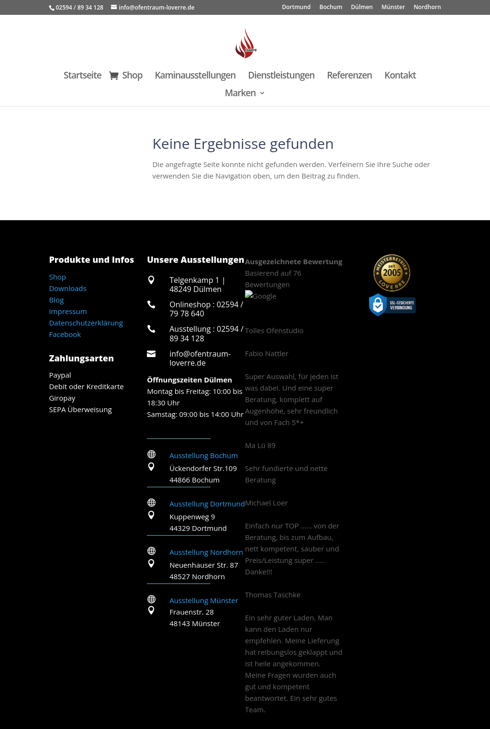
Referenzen (349, 76)
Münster (393, 7)
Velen (190, 713)
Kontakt (400, 76)
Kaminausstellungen (195, 76)
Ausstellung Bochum (203, 455)
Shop (132, 76)
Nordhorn (427, 7)
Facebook (65, 334)
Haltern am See (265, 683)
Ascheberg (71, 683)
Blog (56, 299)
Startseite (82, 76)
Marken (240, 94)
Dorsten (218, 683)
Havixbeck (225, 713)
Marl (361, 683)
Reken (277, 695)
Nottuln (247, 695)
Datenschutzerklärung (86, 322)
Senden (214, 695)
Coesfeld (182, 683)
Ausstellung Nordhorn (206, 552)
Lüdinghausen (322, 683)
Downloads (67, 288)
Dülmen (362, 7)
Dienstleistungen (281, 76)
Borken (149, 683)
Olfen (421, 683)
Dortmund (296, 7)
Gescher (294, 713)
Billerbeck (112, 683)
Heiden (261, 713)
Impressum (68, 311)
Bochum (330, 7)
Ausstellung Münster (203, 600)
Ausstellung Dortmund (207, 503)
